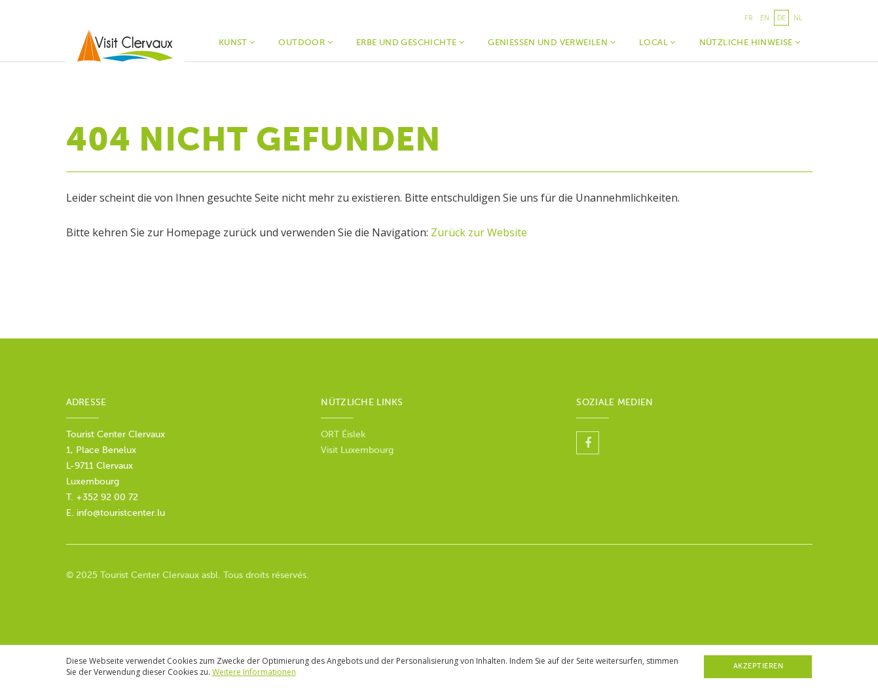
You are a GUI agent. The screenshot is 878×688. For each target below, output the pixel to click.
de (781, 17)
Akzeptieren (758, 666)
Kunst (237, 42)
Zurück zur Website (479, 232)
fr (748, 17)
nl (798, 17)
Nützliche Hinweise (750, 42)
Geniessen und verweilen (551, 42)
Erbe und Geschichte (410, 42)
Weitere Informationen (254, 672)
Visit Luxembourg (357, 450)
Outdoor (305, 42)
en (764, 17)
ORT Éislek (344, 434)
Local (657, 42)
